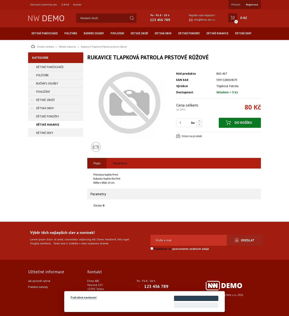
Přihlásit (235, 4)
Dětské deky (243, 33)
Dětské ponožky (189, 33)
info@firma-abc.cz (204, 19)
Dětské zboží (139, 33)
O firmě (65, 4)
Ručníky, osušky (94, 33)
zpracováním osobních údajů (190, 249)
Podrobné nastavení (84, 297)
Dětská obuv (163, 33)
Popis (97, 163)
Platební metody (38, 287)
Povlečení (117, 33)
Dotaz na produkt (192, 136)
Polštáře (70, 33)
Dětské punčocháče (45, 33)
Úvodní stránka (42, 46)
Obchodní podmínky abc (43, 4)
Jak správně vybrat (39, 281)
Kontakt (77, 4)
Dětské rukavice (217, 33)
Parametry (120, 163)
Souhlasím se (180, 249)
